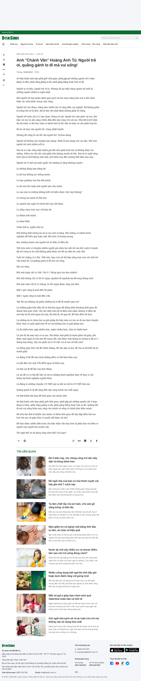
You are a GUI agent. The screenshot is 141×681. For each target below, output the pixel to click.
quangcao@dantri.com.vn (87, 652)
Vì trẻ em (39, 44)
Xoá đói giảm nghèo (70, 44)
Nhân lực (14, 44)
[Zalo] (4, 69)
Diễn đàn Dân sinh (110, 44)
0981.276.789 (21, 672)
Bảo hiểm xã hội (52, 44)
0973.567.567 (80, 665)
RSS (76, 672)
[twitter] (4, 60)
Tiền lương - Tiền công (90, 44)
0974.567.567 (94, 665)
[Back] (4, 85)
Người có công (27, 44)
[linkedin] (4, 65)
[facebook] (4, 55)
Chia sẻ (39, 54)
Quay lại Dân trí (7, 32)
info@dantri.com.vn (48, 672)
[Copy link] (4, 74)
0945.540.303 (83, 649)
